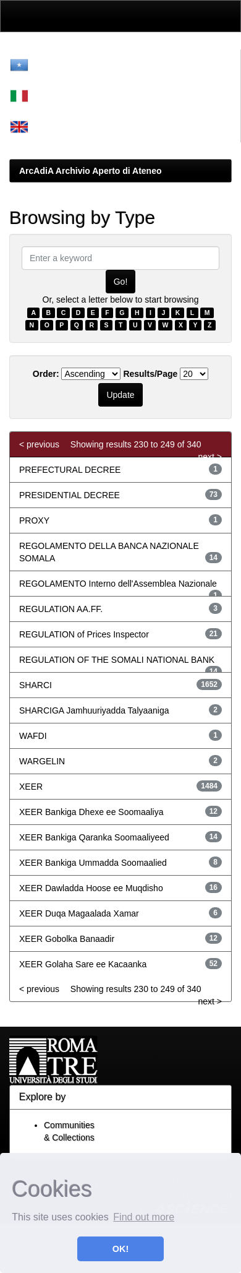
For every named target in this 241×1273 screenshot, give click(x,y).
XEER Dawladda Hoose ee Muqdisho (91, 888)
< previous (39, 444)
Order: (46, 374)
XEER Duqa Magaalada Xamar (79, 913)
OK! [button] (120, 1249)
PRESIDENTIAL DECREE (69, 495)
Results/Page (150, 374)
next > (210, 457)
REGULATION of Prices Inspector (84, 634)
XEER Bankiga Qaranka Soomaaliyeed (94, 837)
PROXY (34, 520)
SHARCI (35, 685)
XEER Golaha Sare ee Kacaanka (82, 964)
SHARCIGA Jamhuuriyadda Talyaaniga (94, 710)
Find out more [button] (143, 1217)
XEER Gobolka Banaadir (66, 939)
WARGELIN (42, 761)
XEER (31, 787)
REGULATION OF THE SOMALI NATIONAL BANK (116, 660)
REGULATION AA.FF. (61, 609)
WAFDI (33, 736)
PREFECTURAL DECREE (69, 470)
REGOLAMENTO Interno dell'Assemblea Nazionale (118, 584)
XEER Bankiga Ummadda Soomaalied (93, 863)
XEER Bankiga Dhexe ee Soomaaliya (91, 812)
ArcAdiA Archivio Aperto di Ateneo (90, 171)
